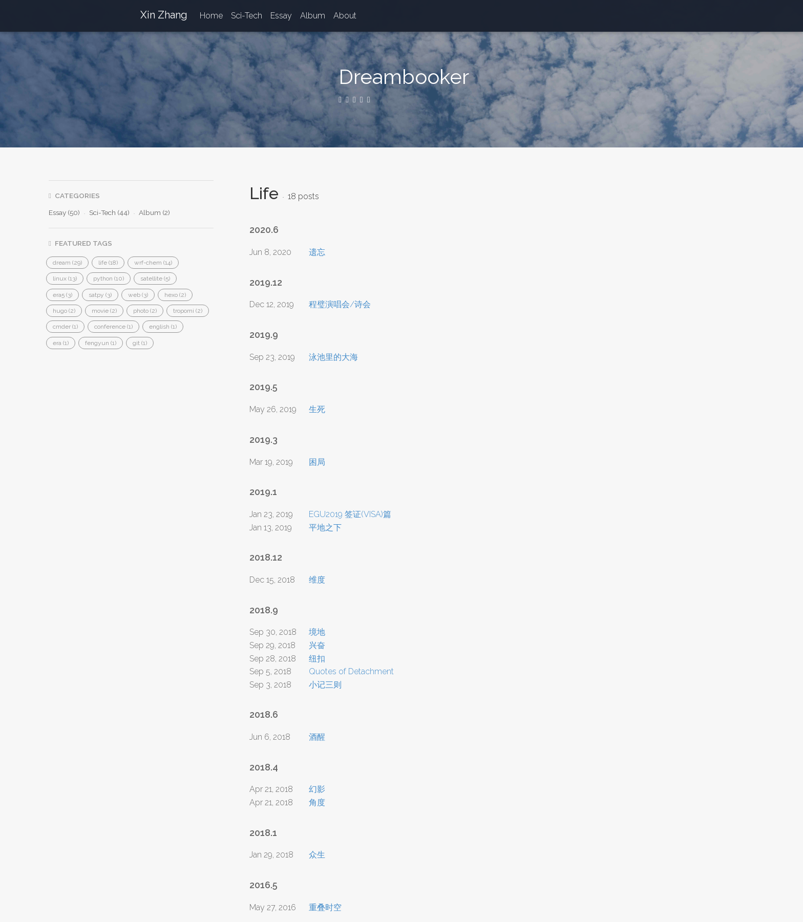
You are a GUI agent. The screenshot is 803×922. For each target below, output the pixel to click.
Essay (281, 15)
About (344, 15)
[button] (67, 262)
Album (312, 15)
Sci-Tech (246, 15)
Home (211, 15)
